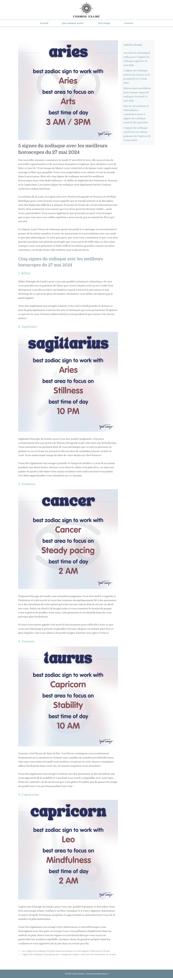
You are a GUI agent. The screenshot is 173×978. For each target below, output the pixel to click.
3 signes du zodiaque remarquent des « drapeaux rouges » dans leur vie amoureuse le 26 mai (68, 954)
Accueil (44, 23)
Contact (128, 23)
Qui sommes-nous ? (73, 23)
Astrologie (104, 23)
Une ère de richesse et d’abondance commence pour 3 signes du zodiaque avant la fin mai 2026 (136, 114)
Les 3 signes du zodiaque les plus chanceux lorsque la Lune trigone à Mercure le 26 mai (65, 951)
